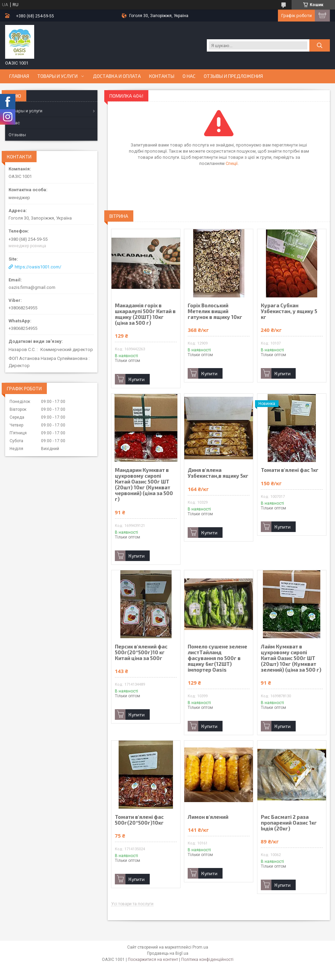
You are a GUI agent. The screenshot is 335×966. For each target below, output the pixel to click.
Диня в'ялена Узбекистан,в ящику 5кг (218, 473)
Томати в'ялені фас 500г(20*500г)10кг (139, 820)
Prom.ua (200, 947)
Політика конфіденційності (207, 959)
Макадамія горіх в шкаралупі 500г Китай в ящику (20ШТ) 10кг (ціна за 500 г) (145, 314)
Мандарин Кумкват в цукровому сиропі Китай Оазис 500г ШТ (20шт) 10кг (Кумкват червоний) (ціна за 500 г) (144, 484)
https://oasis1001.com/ (38, 266)
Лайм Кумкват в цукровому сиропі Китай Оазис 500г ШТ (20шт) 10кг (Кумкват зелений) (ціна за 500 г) (291, 658)
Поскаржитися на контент (153, 959)
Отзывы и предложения (233, 76)
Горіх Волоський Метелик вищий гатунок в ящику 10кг (215, 311)
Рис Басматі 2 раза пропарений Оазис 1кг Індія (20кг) (289, 822)
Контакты (161, 76)
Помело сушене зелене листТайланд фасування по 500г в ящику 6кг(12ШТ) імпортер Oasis (217, 658)
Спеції (232, 163)
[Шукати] (319, 45)
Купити (137, 379)
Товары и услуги (57, 76)
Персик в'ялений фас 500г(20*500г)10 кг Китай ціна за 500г (141, 652)
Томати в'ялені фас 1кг (290, 470)
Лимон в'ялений (208, 817)
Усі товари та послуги (132, 904)
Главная (19, 76)
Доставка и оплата (117, 76)
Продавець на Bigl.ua (167, 953)
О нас (189, 76)
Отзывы (17, 134)
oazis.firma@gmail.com (32, 287)
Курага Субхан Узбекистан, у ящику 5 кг (289, 311)
